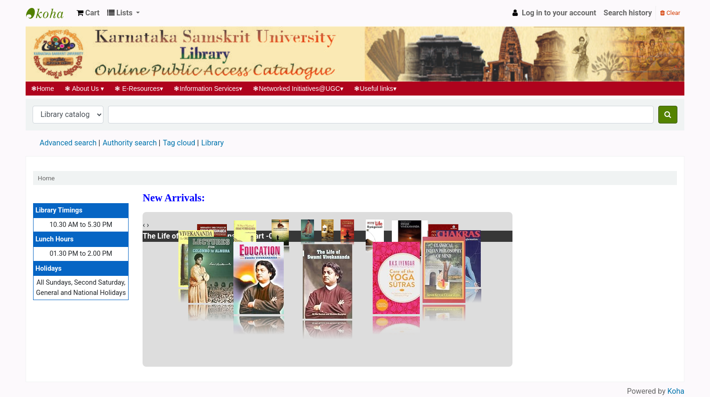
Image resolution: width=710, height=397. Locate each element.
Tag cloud (179, 142)
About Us (84, 88)
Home (43, 88)
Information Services (208, 88)
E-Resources (139, 88)
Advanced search (68, 142)
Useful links (375, 88)
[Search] (667, 114)
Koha (676, 391)
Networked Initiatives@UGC (298, 88)
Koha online (49, 13)
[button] (88, 13)
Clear (670, 12)
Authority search (129, 142)
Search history (628, 12)
